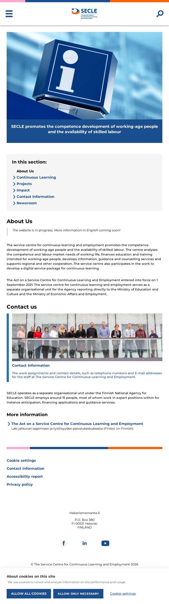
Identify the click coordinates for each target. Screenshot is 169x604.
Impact (23, 190)
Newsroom (27, 203)
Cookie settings (21, 460)
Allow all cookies (29, 593)
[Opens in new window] (64, 543)
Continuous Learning (36, 177)
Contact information (25, 468)
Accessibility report (25, 476)
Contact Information (35, 197)
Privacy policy (20, 484)
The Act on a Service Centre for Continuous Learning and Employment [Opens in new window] (77, 424)
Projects (24, 184)
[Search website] (159, 13)
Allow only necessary (78, 593)
